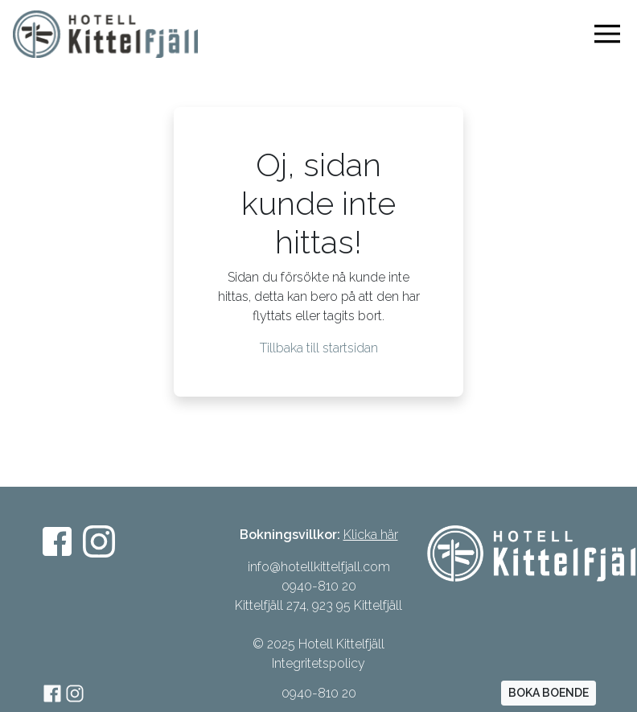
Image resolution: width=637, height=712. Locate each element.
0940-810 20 (319, 693)
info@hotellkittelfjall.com (319, 566)
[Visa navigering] (610, 34)
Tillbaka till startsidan (319, 348)
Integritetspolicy (318, 663)
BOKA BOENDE (548, 692)
